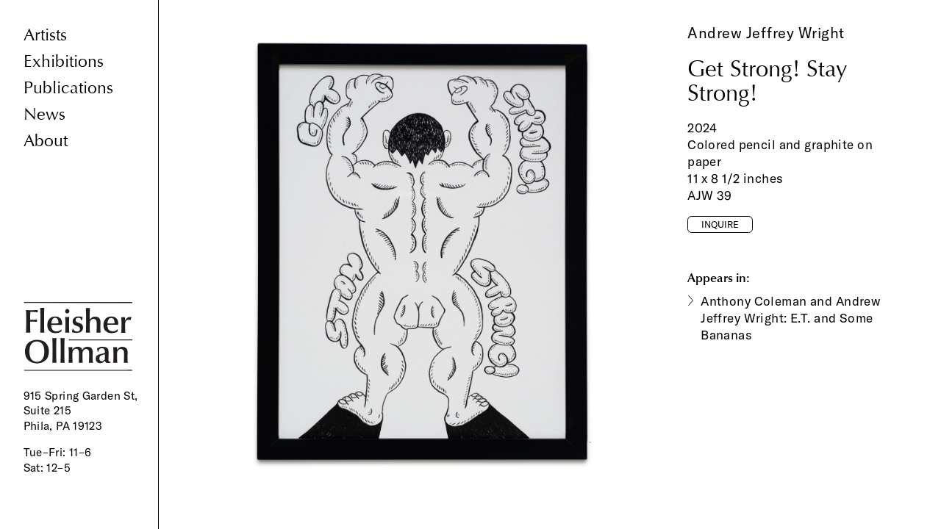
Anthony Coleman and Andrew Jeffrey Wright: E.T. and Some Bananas (791, 317)
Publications (68, 87)
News (44, 114)
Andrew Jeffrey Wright (766, 33)
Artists (45, 35)
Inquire (720, 224)
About (46, 140)
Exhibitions (64, 61)
